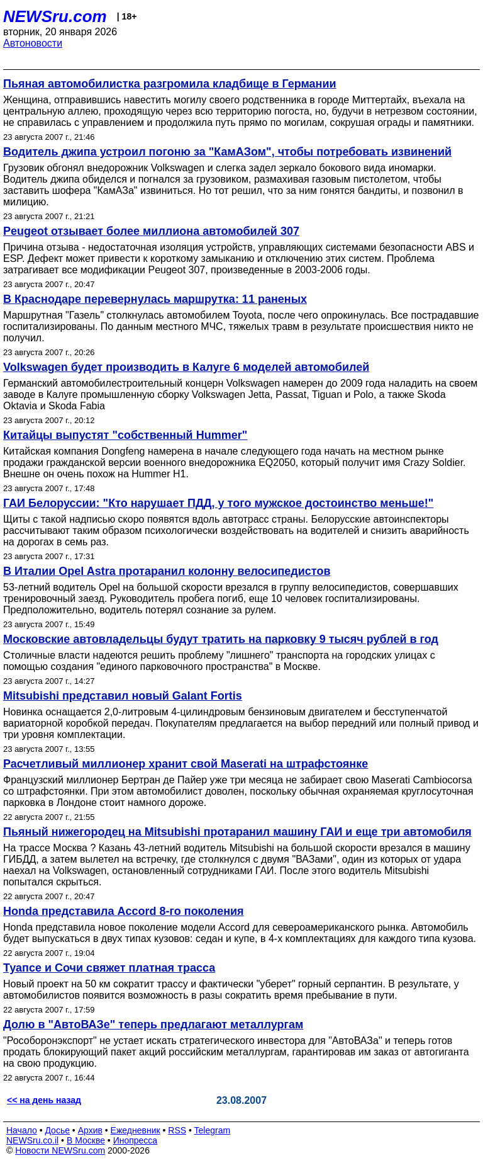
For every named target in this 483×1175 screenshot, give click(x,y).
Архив (90, 1130)
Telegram (212, 1130)
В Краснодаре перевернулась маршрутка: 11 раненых (155, 299)
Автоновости (32, 43)
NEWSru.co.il (32, 1140)
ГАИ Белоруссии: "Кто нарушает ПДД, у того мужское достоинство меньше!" (218, 503)
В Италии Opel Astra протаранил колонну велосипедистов (166, 571)
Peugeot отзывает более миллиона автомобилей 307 (151, 231)
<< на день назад (44, 1100)
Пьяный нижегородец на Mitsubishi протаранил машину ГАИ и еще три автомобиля (237, 832)
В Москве (86, 1140)
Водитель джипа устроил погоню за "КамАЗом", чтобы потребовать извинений (227, 151)
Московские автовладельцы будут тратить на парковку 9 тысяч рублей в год (220, 639)
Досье (57, 1130)
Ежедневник (135, 1130)
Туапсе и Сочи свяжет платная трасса (109, 968)
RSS (177, 1130)
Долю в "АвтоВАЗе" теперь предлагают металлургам (153, 1024)
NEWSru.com (55, 16)
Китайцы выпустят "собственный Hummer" (125, 435)
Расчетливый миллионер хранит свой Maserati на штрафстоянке (185, 764)
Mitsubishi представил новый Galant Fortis (122, 696)
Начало (21, 1130)
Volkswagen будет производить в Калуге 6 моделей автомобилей (186, 367)
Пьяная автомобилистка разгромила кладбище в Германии (169, 83)
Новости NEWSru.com (60, 1150)
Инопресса (135, 1140)
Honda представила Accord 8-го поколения (123, 911)
